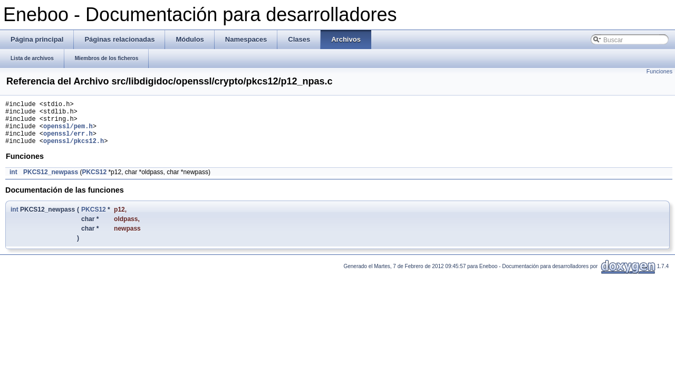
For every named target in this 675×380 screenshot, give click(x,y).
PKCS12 (94, 181)
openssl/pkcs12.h (73, 150)
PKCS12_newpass (50, 181)
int (13, 181)
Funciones (659, 71)
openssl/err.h (68, 141)
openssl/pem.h (68, 132)
